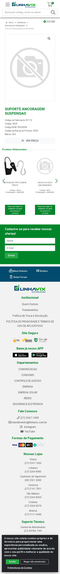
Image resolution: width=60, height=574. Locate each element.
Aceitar (12, 561)
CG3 (14, 134)
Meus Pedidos (18, 271)
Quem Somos (30, 304)
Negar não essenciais (34, 561)
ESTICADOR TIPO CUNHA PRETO (15, 183)
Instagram (28, 426)
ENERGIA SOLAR (27, 392)
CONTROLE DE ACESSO (27, 380)
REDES (28, 398)
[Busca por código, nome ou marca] (26, 12)
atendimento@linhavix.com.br (27, 422)
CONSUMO (27, 375)
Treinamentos (30, 310)
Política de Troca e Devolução (30, 315)
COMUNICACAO (27, 369)
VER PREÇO (30, 140)
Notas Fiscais (18, 277)
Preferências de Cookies (19, 568)
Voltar (49, 21)
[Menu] (7, 4)
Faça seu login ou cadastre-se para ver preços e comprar (15, 209)
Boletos (42, 271)
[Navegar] (3, 181)
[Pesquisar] (53, 12)
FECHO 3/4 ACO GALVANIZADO (45, 183)
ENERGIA (28, 386)
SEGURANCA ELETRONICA (28, 404)
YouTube (27, 431)
